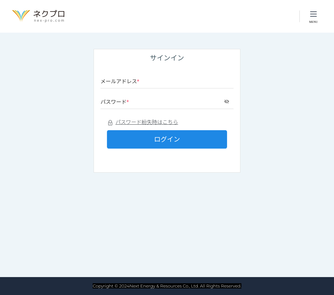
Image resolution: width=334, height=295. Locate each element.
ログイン (167, 139)
